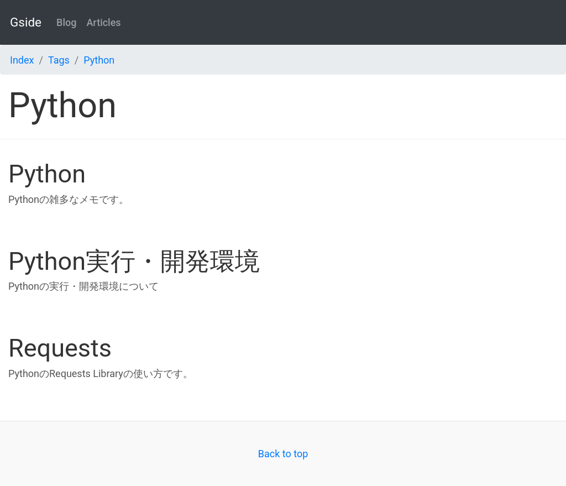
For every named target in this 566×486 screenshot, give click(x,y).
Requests (60, 348)
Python (98, 60)
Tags (59, 60)
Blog (66, 22)
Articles (103, 22)
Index (22, 60)
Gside (25, 22)
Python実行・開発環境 (134, 261)
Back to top (283, 453)
